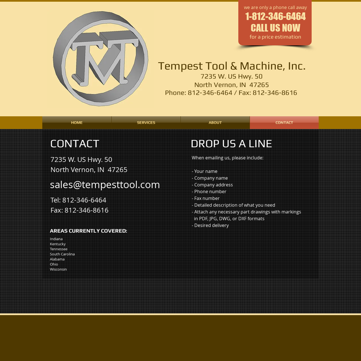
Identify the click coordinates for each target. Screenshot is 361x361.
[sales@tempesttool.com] (105, 184)
